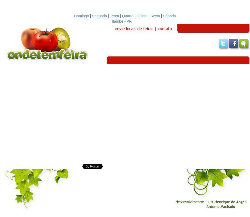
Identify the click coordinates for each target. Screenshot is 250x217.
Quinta (141, 16)
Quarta (128, 16)
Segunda (99, 16)
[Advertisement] (50, 114)
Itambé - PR (125, 21)
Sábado (169, 16)
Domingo (81, 16)
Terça (114, 16)
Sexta (155, 16)
